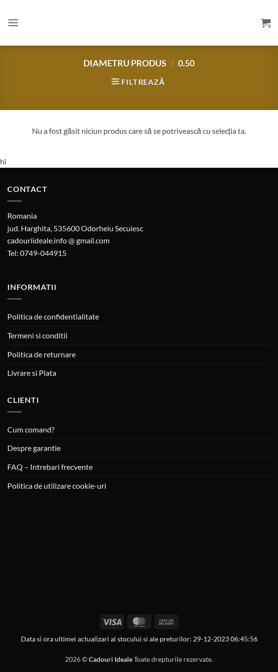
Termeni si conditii (37, 335)
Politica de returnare (41, 354)
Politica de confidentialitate (53, 316)
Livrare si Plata (31, 372)
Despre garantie (34, 447)
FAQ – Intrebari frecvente (50, 466)
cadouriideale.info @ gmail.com (58, 240)
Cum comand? (30, 429)
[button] (13, 22)
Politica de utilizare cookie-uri (56, 485)
